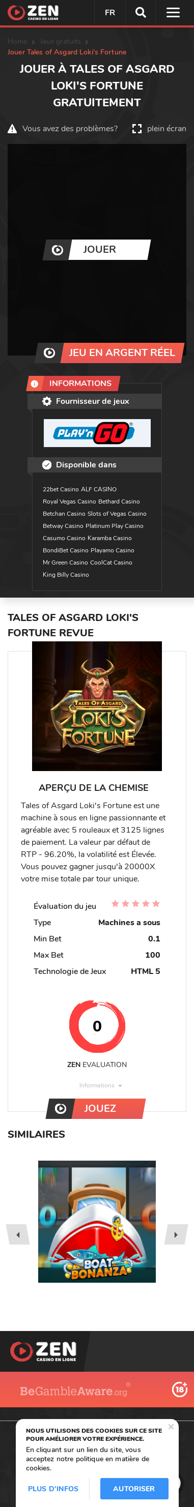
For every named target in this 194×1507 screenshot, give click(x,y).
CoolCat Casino (111, 562)
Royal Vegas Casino (69, 501)
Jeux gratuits (60, 41)
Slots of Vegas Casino (117, 514)
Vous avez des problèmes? (70, 128)
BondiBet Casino (66, 550)
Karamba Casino (110, 538)
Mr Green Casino (65, 562)
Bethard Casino (119, 501)
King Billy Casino (66, 575)
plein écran (166, 128)
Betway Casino (63, 526)
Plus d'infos (53, 1489)
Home (17, 41)
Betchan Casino (64, 514)
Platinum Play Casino (115, 526)
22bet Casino (61, 489)
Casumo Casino (64, 538)
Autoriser (134, 1489)
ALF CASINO (99, 489)
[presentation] (18, 1234)
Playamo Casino (112, 550)
